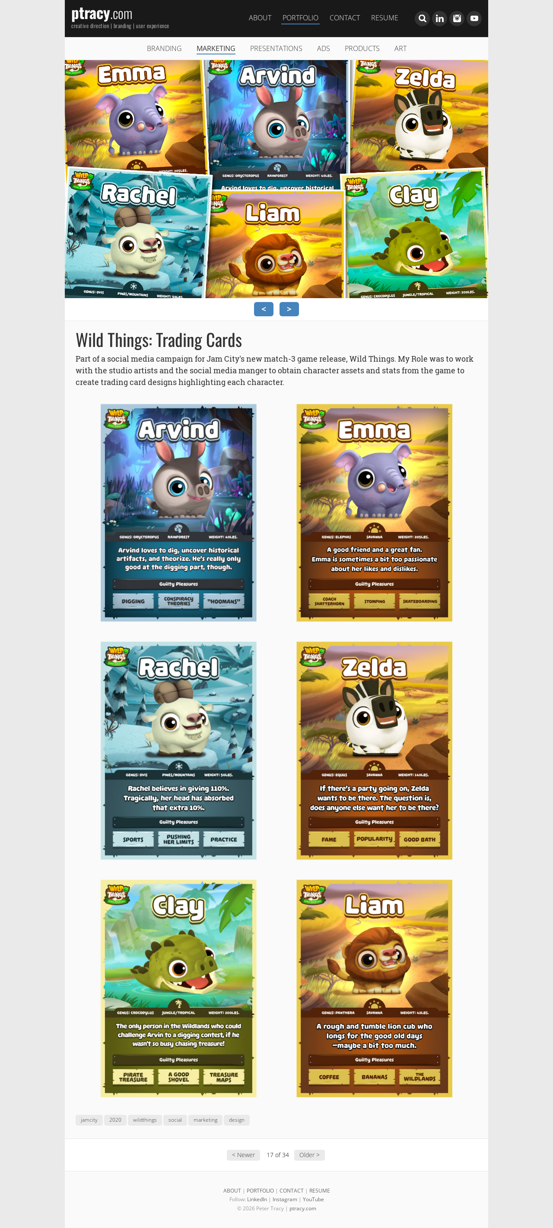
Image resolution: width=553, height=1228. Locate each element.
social (175, 1119)
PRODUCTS (362, 48)
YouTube (313, 1199)
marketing (205, 1119)
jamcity (89, 1119)
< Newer (243, 1155)
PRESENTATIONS (276, 48)
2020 (115, 1119)
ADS (323, 48)
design (237, 1119)
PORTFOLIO (300, 17)
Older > (309, 1155)
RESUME (384, 17)
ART (400, 48)
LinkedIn (257, 1199)
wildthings (145, 1119)
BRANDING (164, 48)
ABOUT (260, 17)
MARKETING (216, 48)
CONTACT (345, 17)
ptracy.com (302, 1208)
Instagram (285, 1199)
